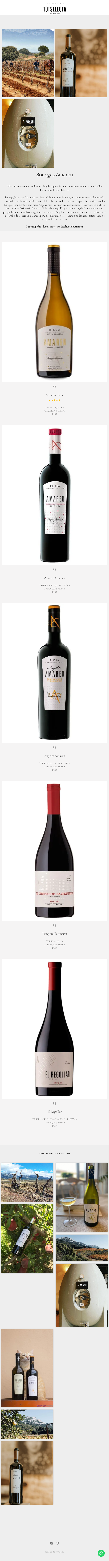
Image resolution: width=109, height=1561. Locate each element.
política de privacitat (54, 1551)
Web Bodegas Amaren (54, 1153)
